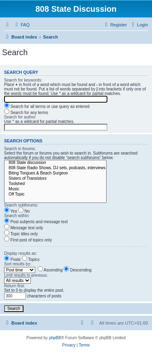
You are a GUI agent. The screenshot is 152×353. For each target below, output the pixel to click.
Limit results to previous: (26, 275)
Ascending (50, 270)
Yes (10, 211)
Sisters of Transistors (55, 178)
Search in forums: (20, 148)
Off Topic (55, 194)
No (24, 211)
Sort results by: (17, 264)
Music (55, 189)
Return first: (14, 286)
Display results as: (20, 253)
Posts (12, 259)
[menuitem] (21, 25)
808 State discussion (55, 163)
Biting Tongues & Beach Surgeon (55, 173)
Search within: (17, 215)
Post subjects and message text (36, 222)
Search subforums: (21, 205)
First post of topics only (28, 240)
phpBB (55, 338)
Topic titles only (21, 234)
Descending (78, 270)
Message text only (23, 228)
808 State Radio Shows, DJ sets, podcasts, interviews (55, 168)
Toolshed (55, 184)
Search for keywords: (23, 80)
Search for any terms (26, 112)
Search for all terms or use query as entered (47, 106)
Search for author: (20, 117)
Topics (31, 259)
